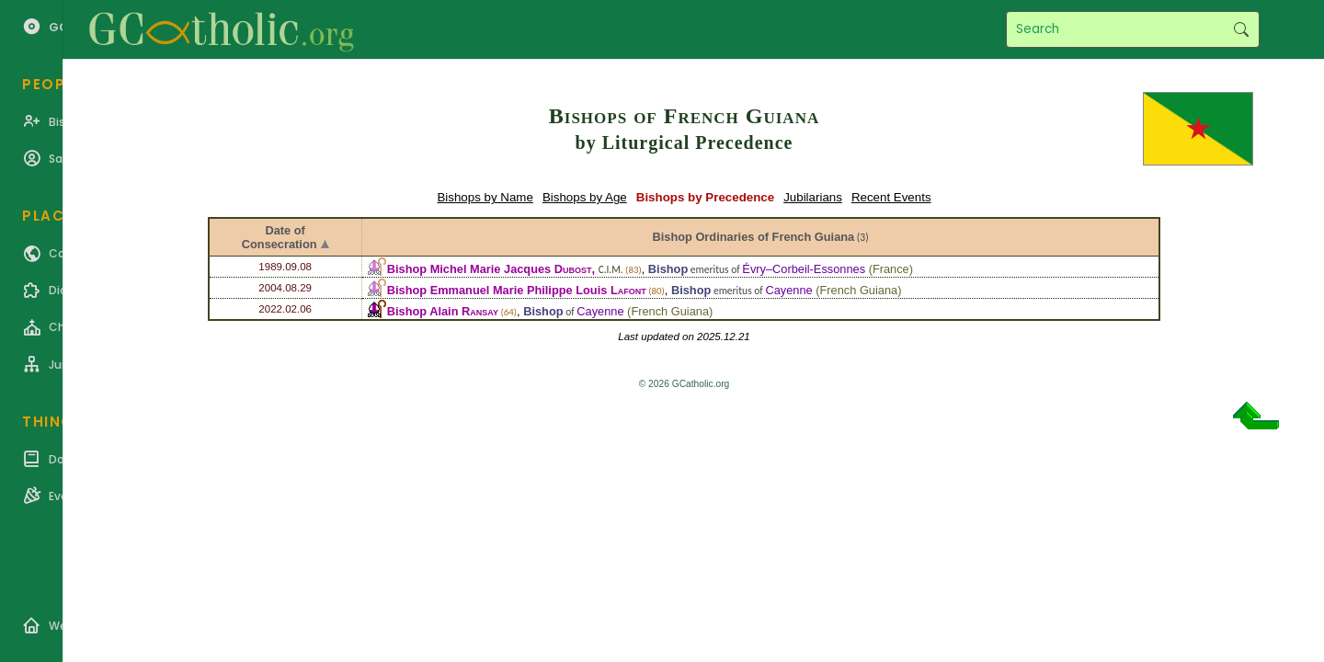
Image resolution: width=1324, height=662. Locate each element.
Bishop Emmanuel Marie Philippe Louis (516, 290)
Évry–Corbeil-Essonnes (803, 269)
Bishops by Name (484, 197)
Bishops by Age (584, 197)
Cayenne (788, 290)
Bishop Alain (442, 311)
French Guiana (859, 290)
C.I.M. (611, 269)
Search (1241, 29)
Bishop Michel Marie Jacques (489, 269)
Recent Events (891, 197)
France (891, 269)
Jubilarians (812, 197)
